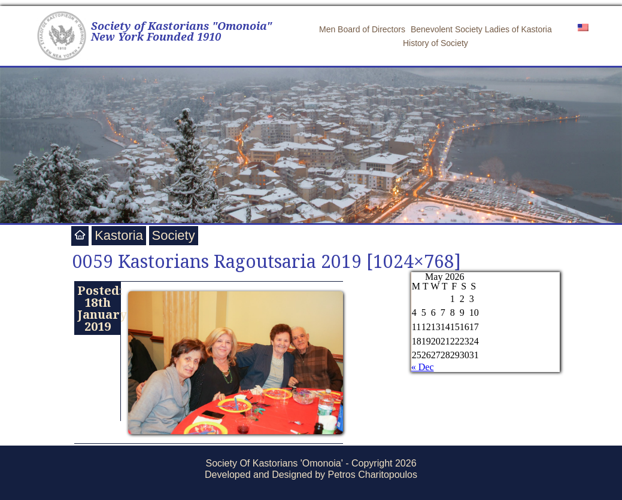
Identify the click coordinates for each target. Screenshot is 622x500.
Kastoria (119, 235)
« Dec (422, 367)
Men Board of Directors (362, 29)
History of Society (435, 43)
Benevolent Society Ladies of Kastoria (481, 29)
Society (173, 235)
